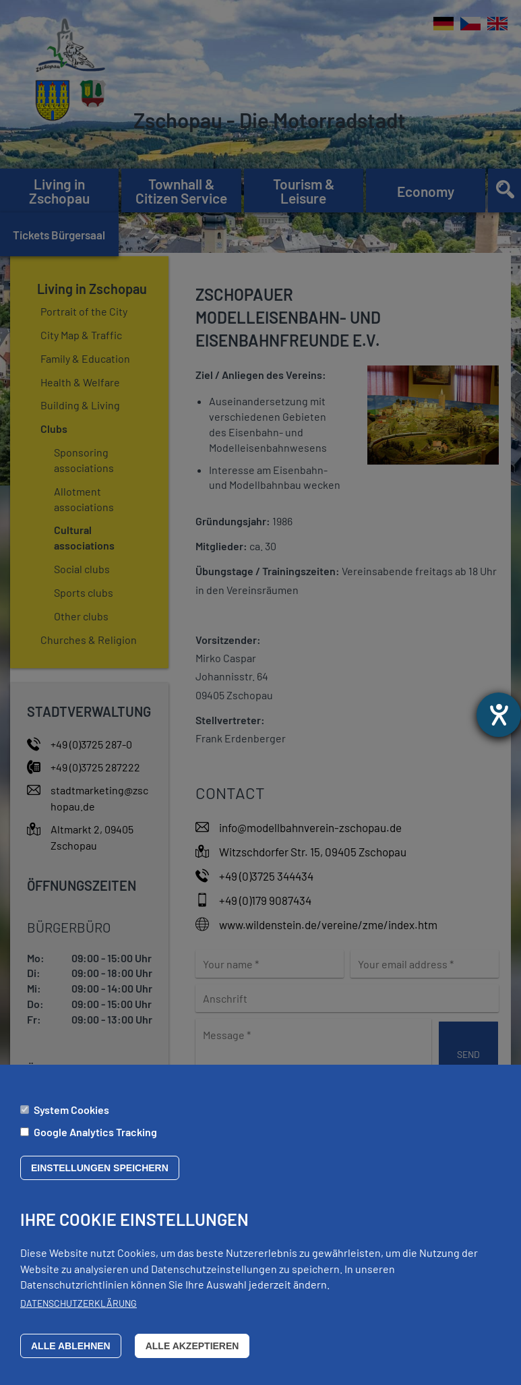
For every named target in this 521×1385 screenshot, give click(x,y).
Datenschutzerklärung (78, 1312)
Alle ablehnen (71, 1355)
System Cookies (71, 1118)
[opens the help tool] (499, 714)
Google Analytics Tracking (95, 1140)
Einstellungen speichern (99, 1177)
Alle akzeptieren (192, 1355)
